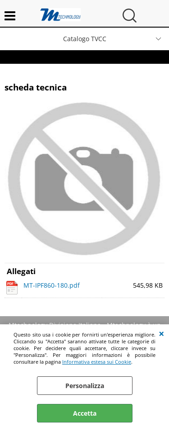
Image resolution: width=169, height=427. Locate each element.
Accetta (84, 413)
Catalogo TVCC (84, 38)
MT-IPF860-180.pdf (51, 285)
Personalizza (84, 385)
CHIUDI (161, 333)
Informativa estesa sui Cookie (96, 361)
